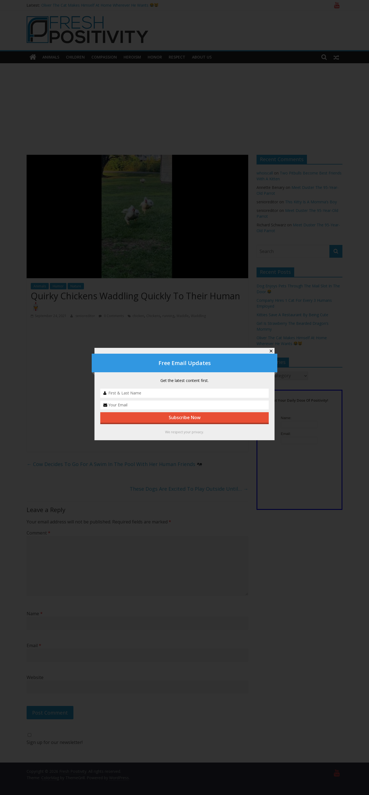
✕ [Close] (271, 351)
